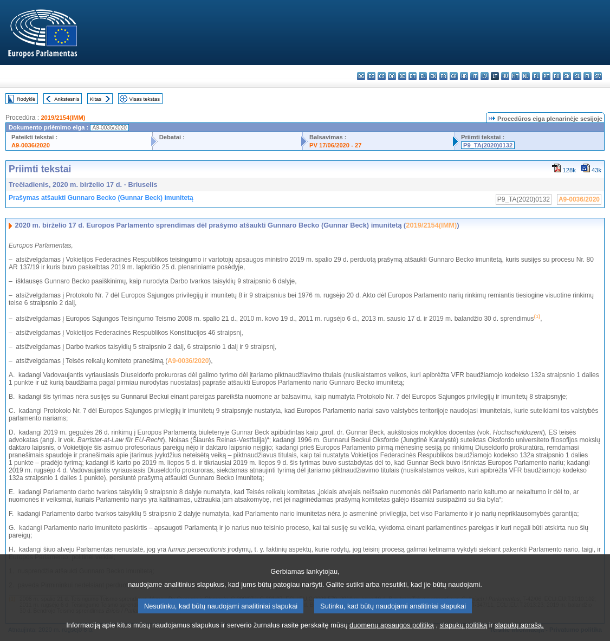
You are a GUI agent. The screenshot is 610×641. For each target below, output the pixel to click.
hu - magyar (505, 76)
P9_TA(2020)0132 (487, 145)
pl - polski (536, 76)
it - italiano (474, 76)
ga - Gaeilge (454, 76)
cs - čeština (382, 76)
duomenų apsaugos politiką (391, 633)
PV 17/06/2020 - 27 (335, 145)
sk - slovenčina (567, 76)
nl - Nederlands (526, 76)
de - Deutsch (402, 76)
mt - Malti (515, 76)
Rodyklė (26, 99)
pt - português (546, 76)
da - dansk (392, 76)
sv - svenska (598, 76)
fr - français (443, 76)
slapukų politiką (464, 633)
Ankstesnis (66, 99)
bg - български (361, 76)
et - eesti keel (412, 76)
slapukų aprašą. (519, 633)
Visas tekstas (144, 99)
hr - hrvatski (464, 76)
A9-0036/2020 (30, 145)
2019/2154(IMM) (63, 117)
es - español (371, 76)
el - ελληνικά (423, 76)
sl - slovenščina (577, 76)
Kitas (95, 99)
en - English (433, 76)
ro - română (557, 76)
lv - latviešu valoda (485, 76)
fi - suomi (587, 76)
